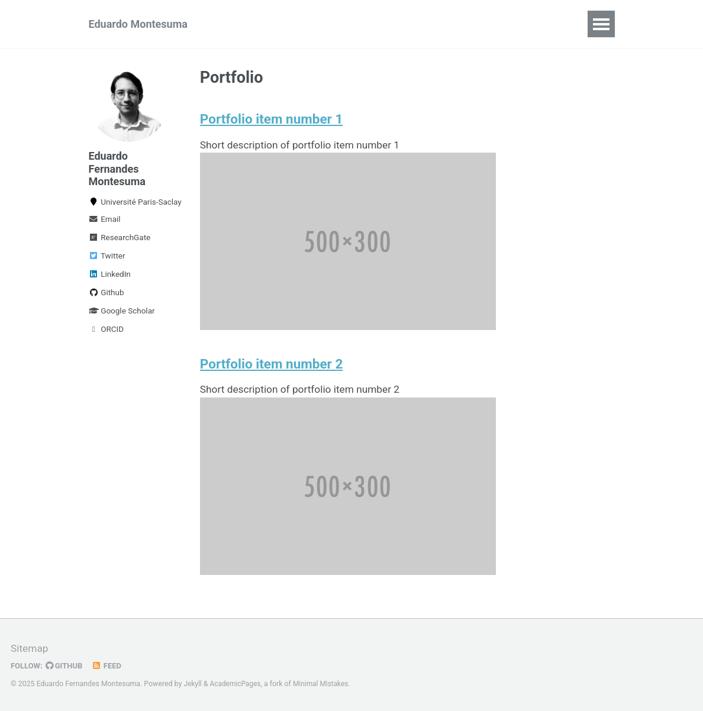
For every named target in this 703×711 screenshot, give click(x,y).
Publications (259, 24)
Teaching (377, 24)
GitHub (66, 665)
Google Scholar (122, 314)
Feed (109, 665)
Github (106, 296)
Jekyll (192, 684)
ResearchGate (120, 241)
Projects (440, 24)
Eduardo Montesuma (138, 24)
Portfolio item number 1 (271, 120)
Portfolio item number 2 (271, 367)
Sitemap (30, 648)
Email (105, 223)
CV (560, 24)
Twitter (107, 259)
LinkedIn (110, 278)
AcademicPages (237, 684)
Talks (322, 24)
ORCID (106, 333)
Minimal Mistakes (324, 684)
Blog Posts (506, 24)
